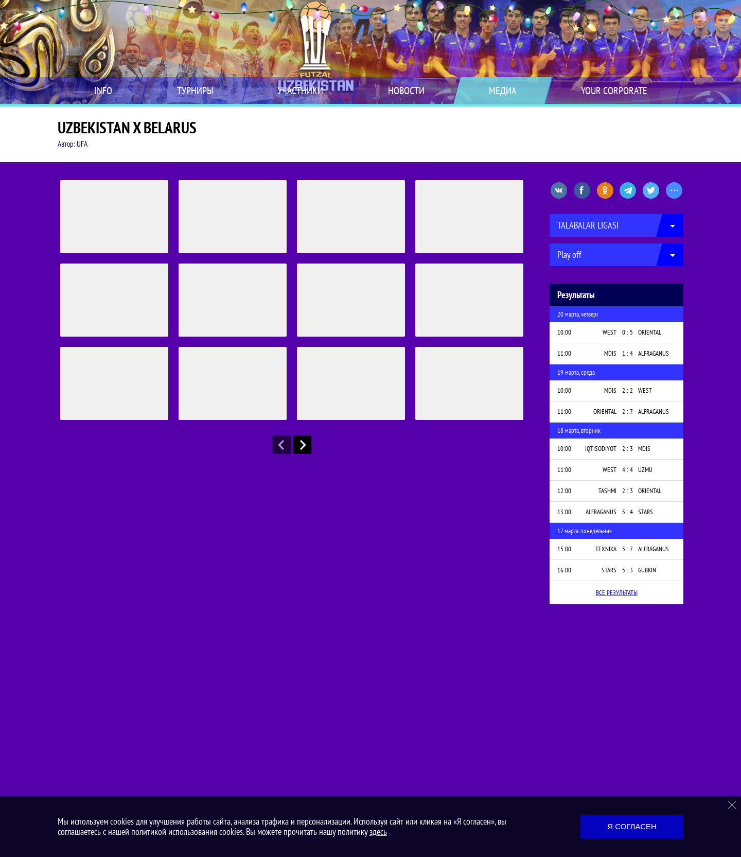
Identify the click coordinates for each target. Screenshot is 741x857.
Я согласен (632, 826)
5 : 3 (627, 570)
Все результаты (617, 592)
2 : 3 (627, 448)
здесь (378, 831)
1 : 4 (627, 353)
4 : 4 (627, 469)
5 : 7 (627, 549)
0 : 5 (627, 332)
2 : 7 (627, 411)
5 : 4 (627, 512)
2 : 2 (627, 390)
